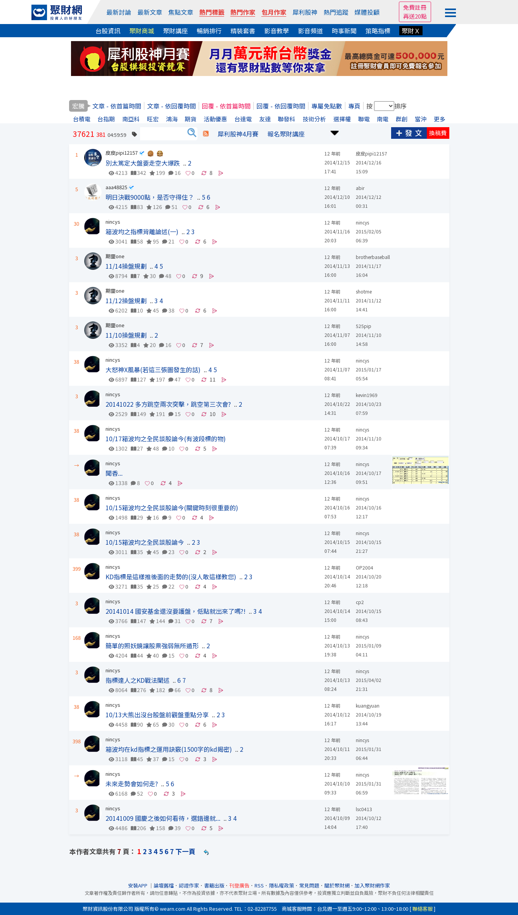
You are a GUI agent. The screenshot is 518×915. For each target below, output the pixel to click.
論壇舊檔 (164, 885)
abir (360, 188)
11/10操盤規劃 (126, 335)
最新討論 (118, 12)
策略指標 (378, 30)
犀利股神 (305, 12)
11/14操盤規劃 (126, 266)
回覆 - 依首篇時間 (226, 105)
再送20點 (415, 16)
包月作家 (274, 12)
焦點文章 (180, 12)
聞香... (114, 473)
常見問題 (309, 885)
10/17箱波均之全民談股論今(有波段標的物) (166, 438)
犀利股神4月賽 (238, 133)
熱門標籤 (211, 12)
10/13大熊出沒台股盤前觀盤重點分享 (157, 714)
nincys (113, 221)
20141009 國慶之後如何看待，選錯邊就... (163, 818)
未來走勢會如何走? (132, 783)
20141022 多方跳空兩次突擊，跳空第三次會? (168, 404)
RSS (259, 885)
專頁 (354, 105)
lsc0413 (364, 809)
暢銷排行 (209, 30)
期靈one (115, 256)
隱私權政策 (281, 885)
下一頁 (185, 851)
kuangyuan (367, 705)
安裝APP (138, 885)
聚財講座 (175, 30)
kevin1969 (367, 395)
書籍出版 (214, 885)
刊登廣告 (239, 885)
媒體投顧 (367, 12)
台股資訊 (107, 30)
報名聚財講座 (286, 133)
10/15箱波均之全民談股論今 (145, 542)
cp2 (360, 602)
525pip (363, 326)
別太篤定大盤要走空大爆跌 (143, 162)
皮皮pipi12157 (122, 152)
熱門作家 (242, 12)
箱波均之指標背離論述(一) (142, 231)
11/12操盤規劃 (126, 300)
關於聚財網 (337, 885)
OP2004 (364, 567)
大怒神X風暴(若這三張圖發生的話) (153, 369)
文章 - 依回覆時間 (171, 105)
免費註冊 (414, 7)
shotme (364, 291)
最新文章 (149, 12)
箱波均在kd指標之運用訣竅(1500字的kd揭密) (169, 749)
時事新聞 (344, 30)
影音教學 (276, 30)
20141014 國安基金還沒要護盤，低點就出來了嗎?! (176, 611)
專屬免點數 (326, 105)
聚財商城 (141, 30)
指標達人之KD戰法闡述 (138, 680)
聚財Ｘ (411, 30)
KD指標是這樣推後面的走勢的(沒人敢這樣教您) (171, 576)
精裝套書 (242, 30)
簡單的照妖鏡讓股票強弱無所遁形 (152, 645)
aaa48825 (116, 187)
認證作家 (189, 885)
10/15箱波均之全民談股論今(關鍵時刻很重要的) (172, 507)
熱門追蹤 (336, 12)
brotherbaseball (373, 257)
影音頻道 (310, 30)
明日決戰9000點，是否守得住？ (150, 197)
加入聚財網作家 (372, 885)
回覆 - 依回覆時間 (280, 105)
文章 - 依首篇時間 (116, 105)
